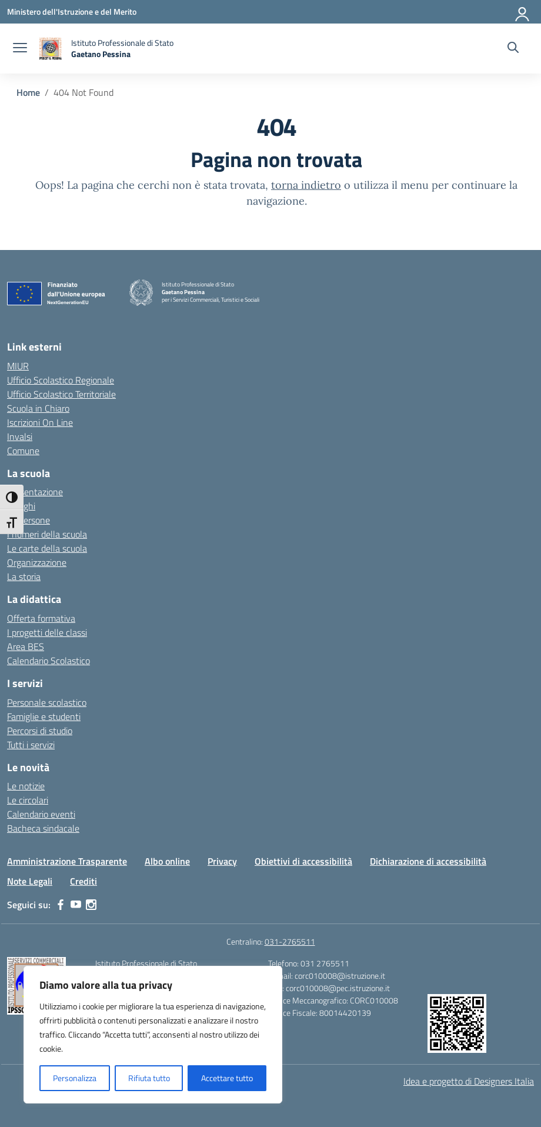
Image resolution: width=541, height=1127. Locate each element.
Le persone (28, 520)
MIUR (18, 366)
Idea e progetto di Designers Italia (468, 1081)
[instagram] (91, 904)
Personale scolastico (46, 702)
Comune (23, 451)
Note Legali (29, 881)
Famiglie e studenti (44, 716)
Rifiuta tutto (149, 1078)
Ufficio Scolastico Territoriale (61, 394)
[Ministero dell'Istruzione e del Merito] (71, 11)
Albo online (167, 861)
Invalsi (19, 436)
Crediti (83, 881)
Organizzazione (36, 562)
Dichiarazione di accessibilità (428, 861)
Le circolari (27, 800)
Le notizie (26, 786)
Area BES (25, 646)
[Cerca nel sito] (513, 48)
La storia (24, 576)
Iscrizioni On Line (40, 422)
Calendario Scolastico (48, 660)
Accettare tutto (227, 1078)
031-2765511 (290, 941)
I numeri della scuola (47, 534)
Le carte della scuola (47, 548)
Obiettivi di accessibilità (303, 861)
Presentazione (35, 492)
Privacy (222, 861)
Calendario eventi (41, 814)
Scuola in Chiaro (38, 408)
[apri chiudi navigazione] (20, 49)
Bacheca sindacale (43, 828)
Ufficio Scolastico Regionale (60, 380)
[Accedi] (523, 12)
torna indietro (306, 185)
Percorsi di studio (39, 730)
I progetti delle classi (47, 632)
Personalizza (74, 1078)
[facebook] (60, 904)
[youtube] (76, 904)
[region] (153, 1034)
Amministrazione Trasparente (67, 861)
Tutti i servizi (31, 745)
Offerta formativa (41, 618)
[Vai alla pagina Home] (28, 92)
